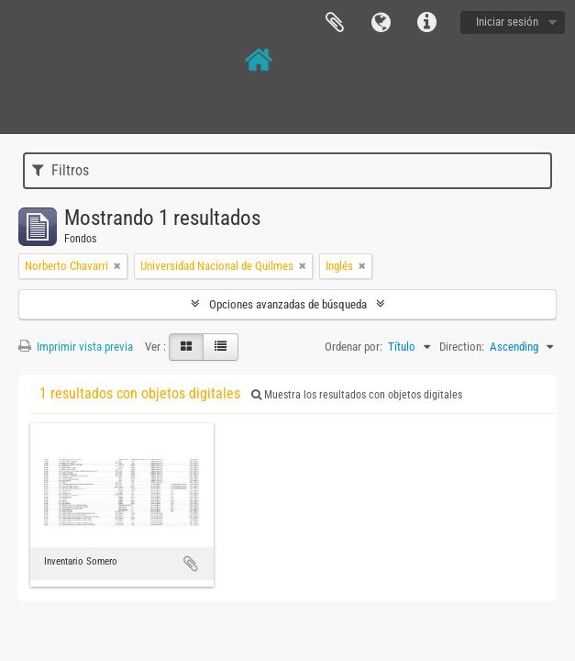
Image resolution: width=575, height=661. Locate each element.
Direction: (461, 346)
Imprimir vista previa (75, 346)
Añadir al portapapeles (191, 564)
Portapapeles (335, 23)
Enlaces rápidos (426, 23)
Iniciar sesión (507, 21)
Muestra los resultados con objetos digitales (356, 394)
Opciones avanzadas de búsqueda (288, 304)
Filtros (60, 170)
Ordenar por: (353, 346)
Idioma (381, 23)
